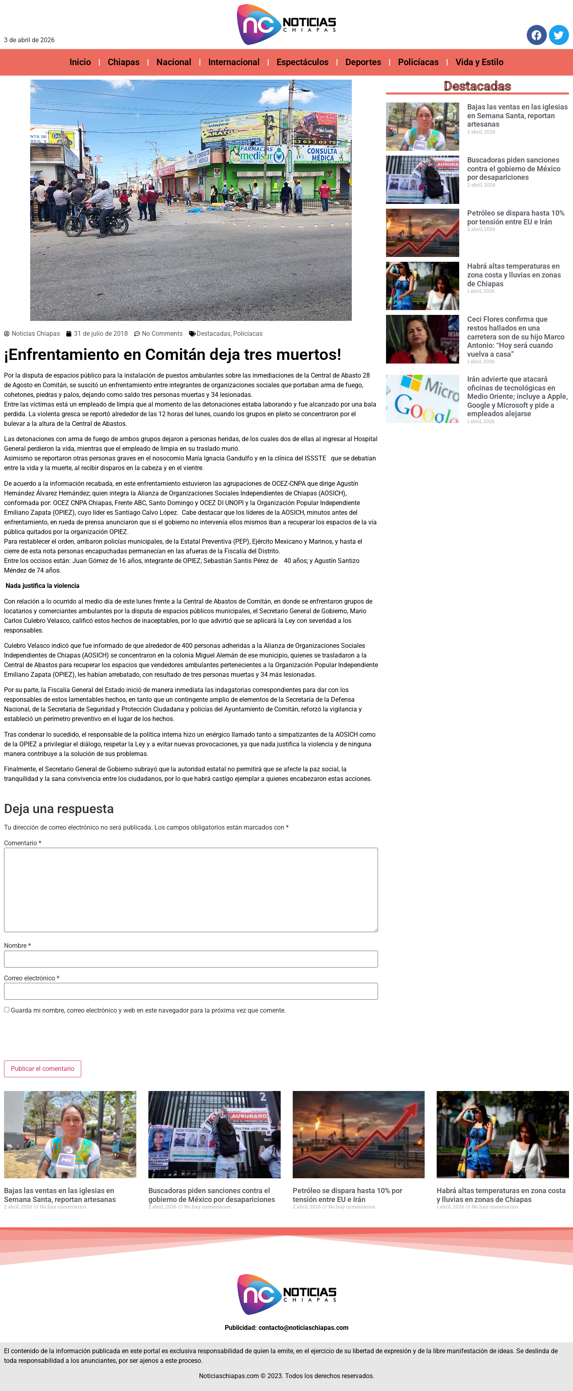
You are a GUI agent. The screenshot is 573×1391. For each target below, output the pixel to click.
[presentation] (65, 1040)
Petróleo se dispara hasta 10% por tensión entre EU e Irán (516, 217)
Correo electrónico (32, 978)
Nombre (17, 946)
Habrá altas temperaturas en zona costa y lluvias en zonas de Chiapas (514, 275)
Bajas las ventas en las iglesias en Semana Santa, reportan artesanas (517, 115)
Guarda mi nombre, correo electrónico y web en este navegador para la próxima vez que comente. (148, 1010)
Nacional (173, 62)
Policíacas (418, 62)
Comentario (22, 843)
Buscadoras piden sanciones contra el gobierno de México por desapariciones (514, 168)
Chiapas (124, 62)
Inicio (80, 62)
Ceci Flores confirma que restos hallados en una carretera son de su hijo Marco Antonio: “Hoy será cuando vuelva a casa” (516, 336)
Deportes (363, 62)
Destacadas (213, 333)
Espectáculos (303, 62)
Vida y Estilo (479, 62)
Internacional (234, 62)
